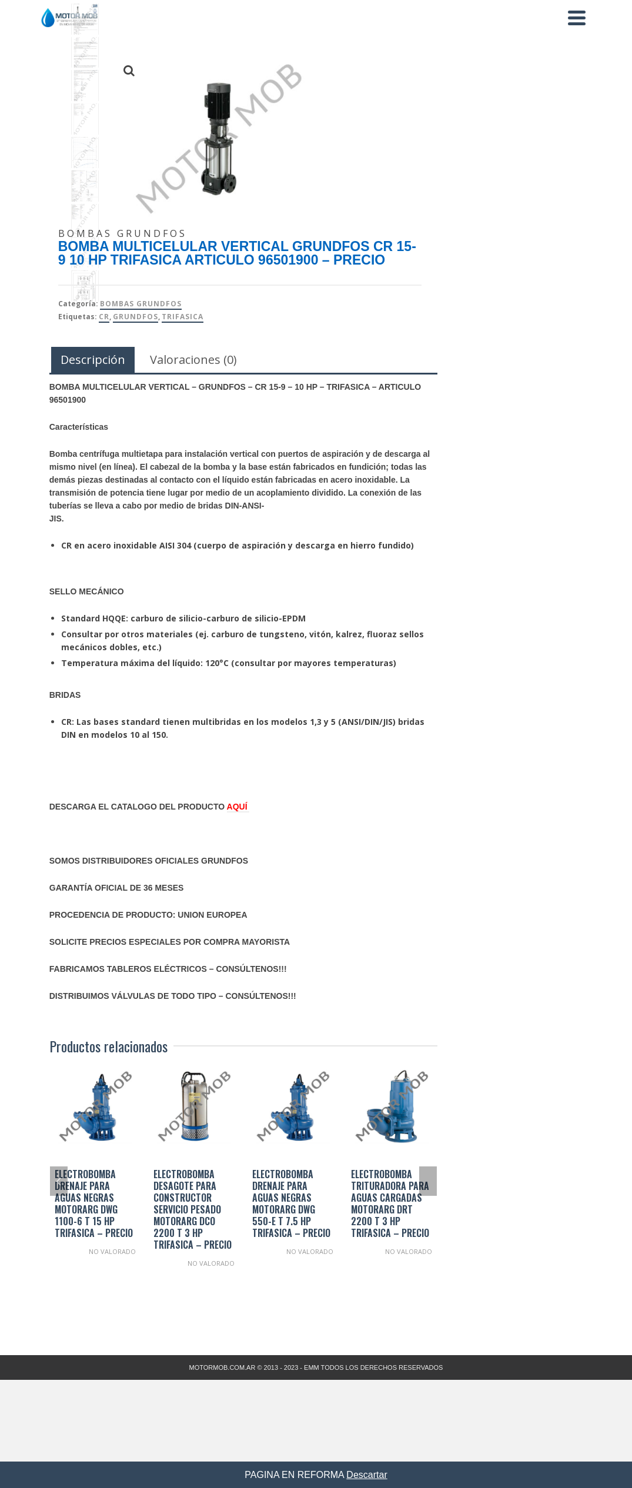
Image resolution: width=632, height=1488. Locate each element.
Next (428, 1181)
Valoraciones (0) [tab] (193, 359)
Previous (59, 1181)
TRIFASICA (182, 317)
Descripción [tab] (93, 359)
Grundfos (135, 317)
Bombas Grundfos (141, 304)
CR (104, 317)
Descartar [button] (366, 1475)
